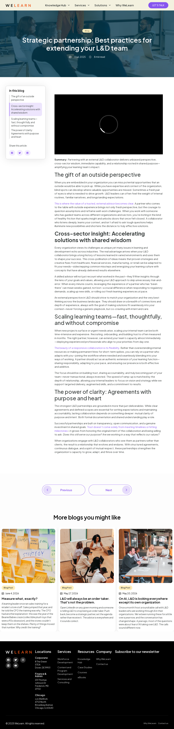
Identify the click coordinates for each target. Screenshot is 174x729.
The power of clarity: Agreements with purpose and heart (25, 133)
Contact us (102, 664)
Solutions (102, 5)
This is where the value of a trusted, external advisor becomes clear (93, 203)
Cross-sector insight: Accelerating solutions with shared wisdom (25, 109)
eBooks (82, 677)
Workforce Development (65, 661)
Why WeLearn (125, 5)
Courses (82, 672)
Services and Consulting (65, 681)
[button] (12, 153)
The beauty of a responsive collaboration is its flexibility (86, 347)
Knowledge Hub (57, 5)
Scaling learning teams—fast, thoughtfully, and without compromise (24, 122)
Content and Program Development (65, 670)
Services (82, 5)
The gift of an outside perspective (22, 98)
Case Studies (85, 667)
